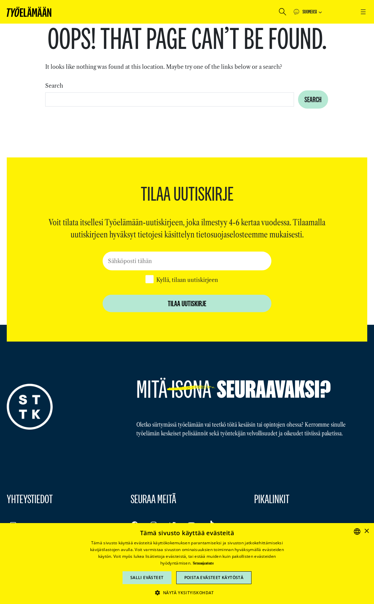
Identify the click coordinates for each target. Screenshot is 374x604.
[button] (187, 592)
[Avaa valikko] (363, 12)
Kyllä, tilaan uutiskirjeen (187, 280)
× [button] (366, 531)
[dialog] (187, 563)
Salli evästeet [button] (147, 577)
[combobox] (169, 99)
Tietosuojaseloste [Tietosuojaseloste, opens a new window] (203, 563)
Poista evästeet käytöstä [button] (214, 577)
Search (54, 85)
